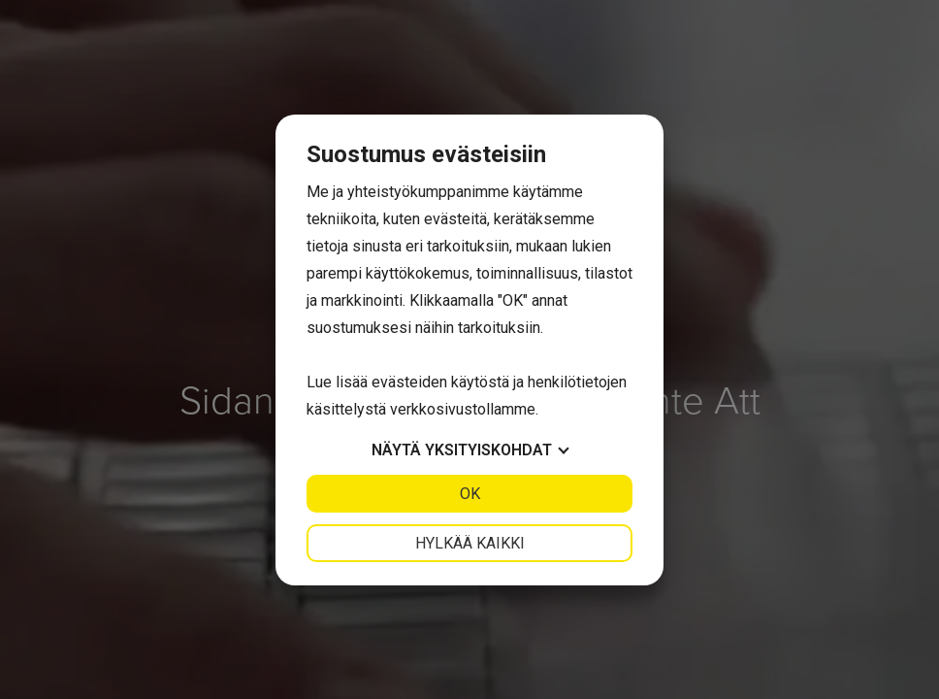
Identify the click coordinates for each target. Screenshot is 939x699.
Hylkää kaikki (470, 543)
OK (470, 493)
